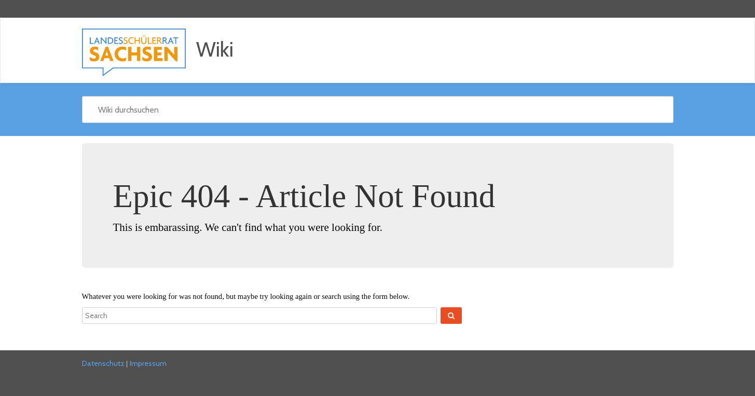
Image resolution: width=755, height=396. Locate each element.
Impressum (148, 363)
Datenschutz (103, 363)
